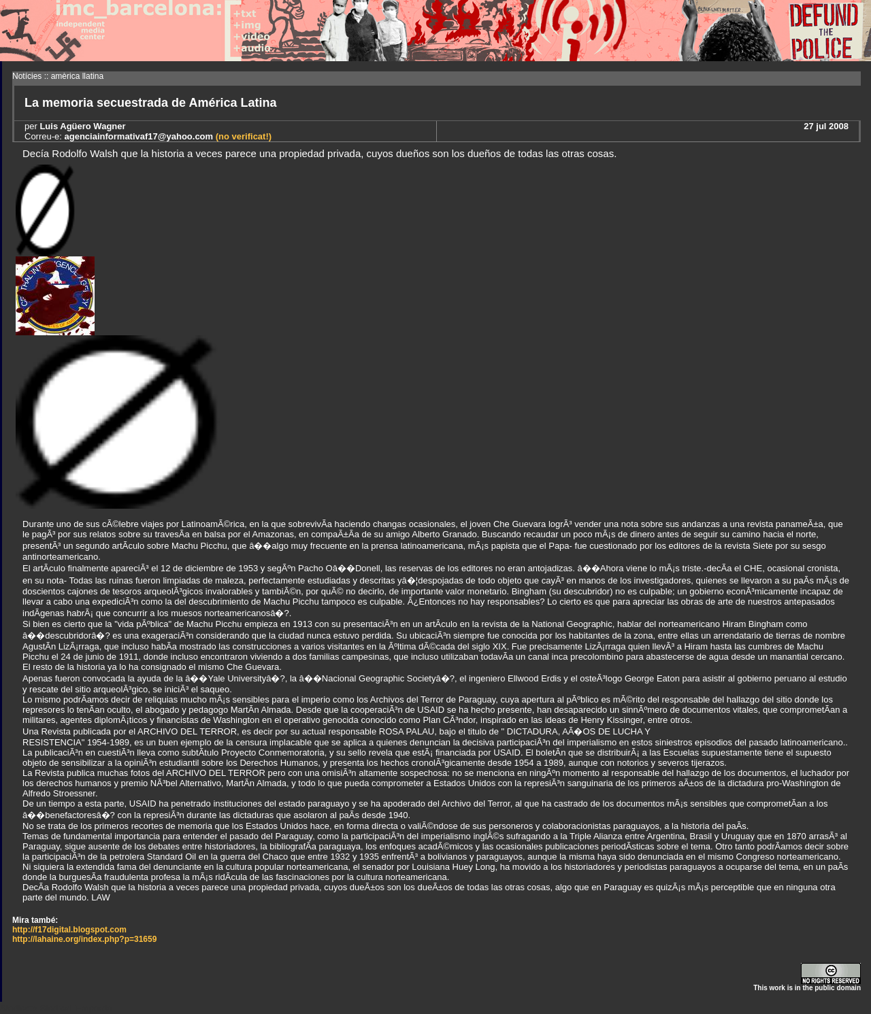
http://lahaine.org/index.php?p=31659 (84, 939)
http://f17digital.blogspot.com (69, 929)
